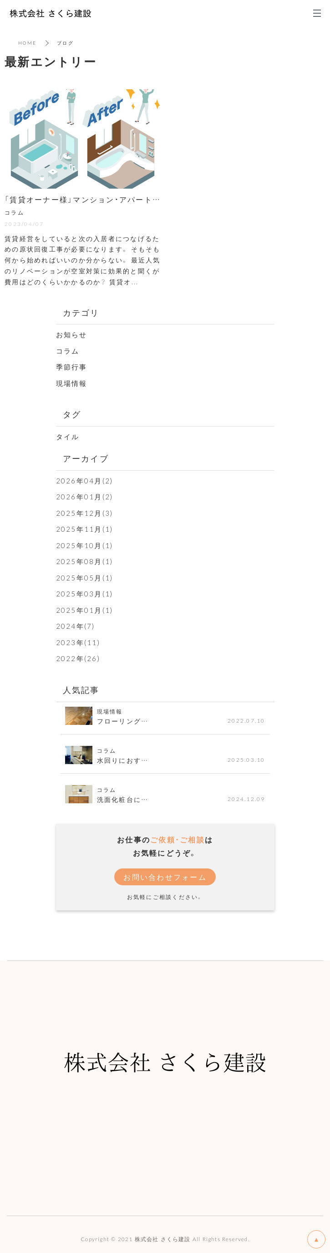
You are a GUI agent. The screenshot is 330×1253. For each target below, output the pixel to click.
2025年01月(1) (84, 610)
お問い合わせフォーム (165, 876)
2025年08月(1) (84, 561)
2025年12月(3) (84, 513)
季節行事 (71, 367)
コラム (68, 351)
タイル (68, 436)
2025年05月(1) (84, 578)
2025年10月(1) (84, 545)
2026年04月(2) (84, 481)
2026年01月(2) (84, 497)
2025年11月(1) (84, 529)
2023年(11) (78, 642)
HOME (27, 42)
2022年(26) (78, 658)
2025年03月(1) (84, 594)
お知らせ (71, 334)
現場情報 (71, 383)
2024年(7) (75, 626)
